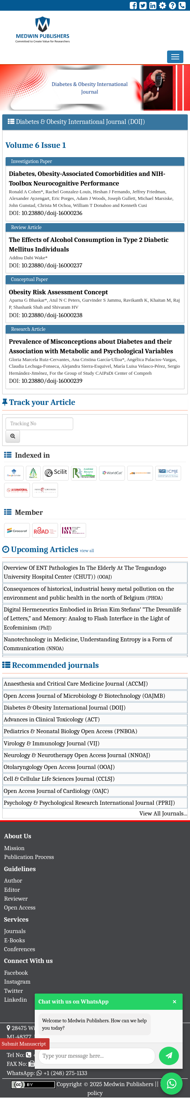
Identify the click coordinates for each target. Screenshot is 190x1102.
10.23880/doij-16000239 (52, 380)
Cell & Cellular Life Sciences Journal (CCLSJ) (59, 778)
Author (13, 880)
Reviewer (16, 898)
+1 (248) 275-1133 (65, 1073)
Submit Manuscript (24, 1043)
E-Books (14, 940)
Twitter (13, 990)
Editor (12, 889)
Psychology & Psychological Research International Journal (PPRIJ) (89, 802)
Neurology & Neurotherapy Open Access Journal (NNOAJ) (77, 755)
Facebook (16, 972)
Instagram (17, 981)
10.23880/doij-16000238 (52, 315)
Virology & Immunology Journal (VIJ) (52, 743)
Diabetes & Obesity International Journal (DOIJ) (65, 707)
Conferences (19, 949)
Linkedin (15, 999)
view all (87, 550)
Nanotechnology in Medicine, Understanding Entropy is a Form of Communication (88, 644)
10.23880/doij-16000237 (52, 265)
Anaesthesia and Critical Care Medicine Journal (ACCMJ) (76, 683)
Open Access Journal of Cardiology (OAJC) (56, 790)
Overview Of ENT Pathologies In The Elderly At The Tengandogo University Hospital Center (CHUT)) (85, 572)
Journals (15, 931)
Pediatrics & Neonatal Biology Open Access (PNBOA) (71, 731)
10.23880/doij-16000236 (52, 212)
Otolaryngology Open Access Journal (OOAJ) (59, 766)
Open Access (19, 907)
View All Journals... (163, 813)
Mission (14, 848)
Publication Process (29, 856)
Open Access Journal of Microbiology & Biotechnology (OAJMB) (85, 695)
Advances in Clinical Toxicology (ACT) (52, 719)
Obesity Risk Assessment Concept (58, 292)
